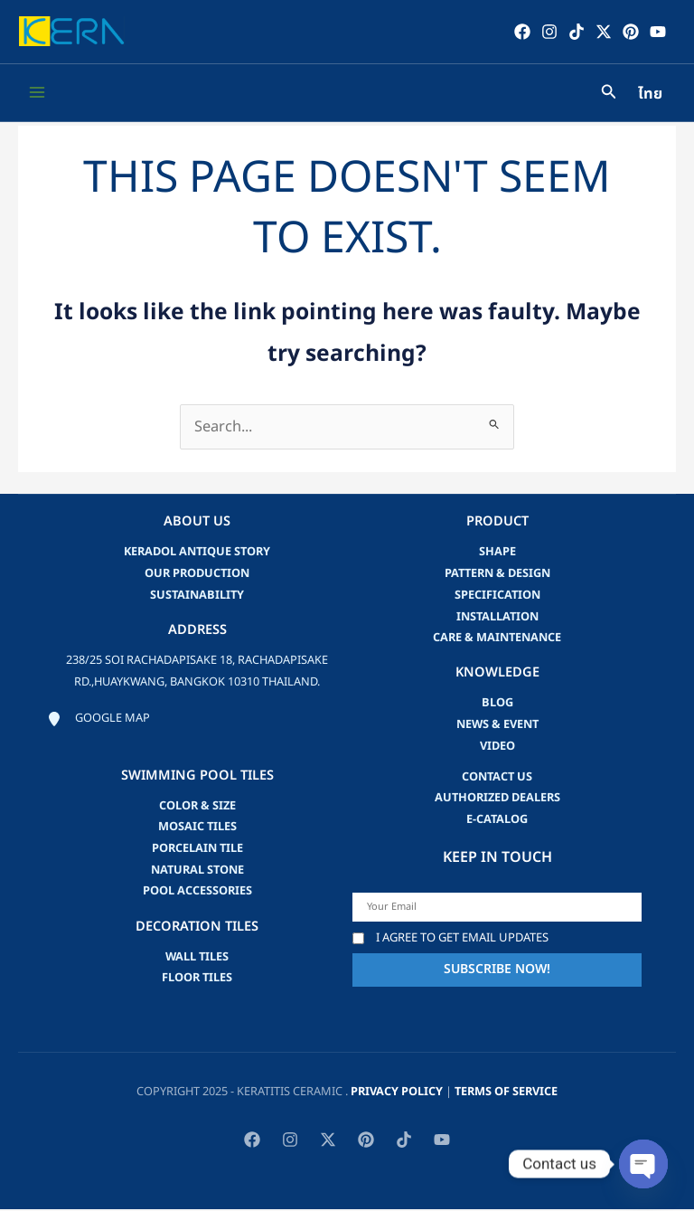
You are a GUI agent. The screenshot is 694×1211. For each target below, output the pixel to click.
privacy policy (397, 1093)
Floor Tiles (197, 979)
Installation (497, 618)
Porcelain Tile (197, 849)
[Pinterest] (630, 32)
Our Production (197, 574)
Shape (497, 553)
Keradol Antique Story (197, 553)
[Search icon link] (609, 95)
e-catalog (497, 820)
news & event (497, 725)
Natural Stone (197, 871)
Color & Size (197, 807)
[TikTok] (575, 32)
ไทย (650, 96)
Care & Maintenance (497, 639)
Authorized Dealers (497, 799)
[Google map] (98, 720)
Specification (497, 596)
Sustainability (197, 596)
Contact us (497, 778)
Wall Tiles (197, 958)
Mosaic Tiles (197, 828)
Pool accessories (197, 893)
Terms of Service (506, 1093)
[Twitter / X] (603, 32)
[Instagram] (548, 32)
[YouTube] (657, 32)
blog (497, 704)
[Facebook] (521, 32)
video (497, 747)
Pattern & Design (497, 574)
